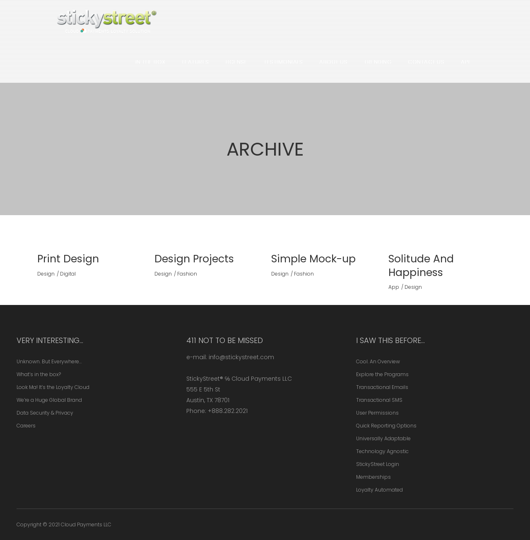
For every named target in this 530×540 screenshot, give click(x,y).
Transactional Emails (382, 387)
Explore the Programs (382, 374)
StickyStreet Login (377, 464)
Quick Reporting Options (386, 425)
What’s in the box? (39, 374)
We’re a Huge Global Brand (49, 399)
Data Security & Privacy (45, 412)
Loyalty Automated (379, 489)
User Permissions (377, 412)
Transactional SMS (379, 399)
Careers (26, 425)
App (393, 286)
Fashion (187, 273)
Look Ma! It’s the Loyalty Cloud (53, 387)
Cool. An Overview (378, 361)
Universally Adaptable (383, 438)
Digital (68, 273)
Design (46, 273)
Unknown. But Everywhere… (49, 361)
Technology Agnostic (382, 451)
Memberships (373, 476)
